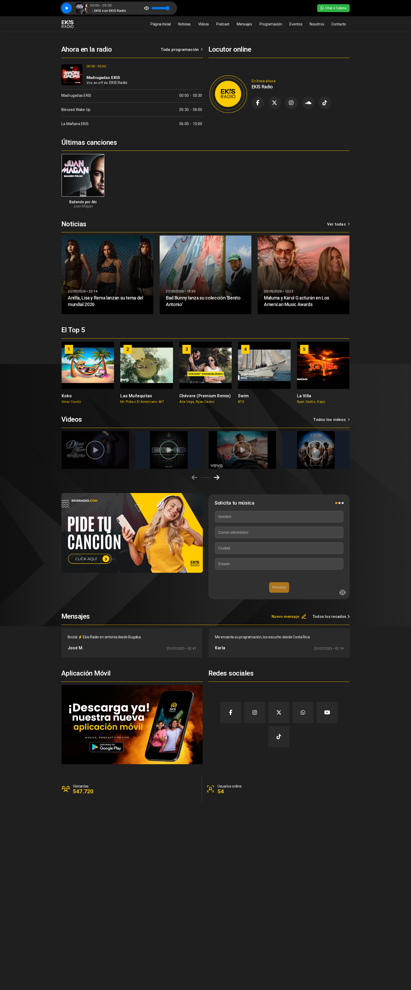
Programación (270, 24)
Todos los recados (331, 616)
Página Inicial (160, 24)
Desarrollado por (332, 978)
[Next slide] (216, 477)
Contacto (338, 24)
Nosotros (317, 24)
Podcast (222, 24)
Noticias (184, 24)
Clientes (316, 944)
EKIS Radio (118, 83)
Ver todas (338, 224)
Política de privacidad (327, 955)
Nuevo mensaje (289, 616)
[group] (88, 373)
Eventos (295, 24)
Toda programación (182, 49)
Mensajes (244, 24)
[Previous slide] (194, 477)
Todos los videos (331, 419)
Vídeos (203, 24)
